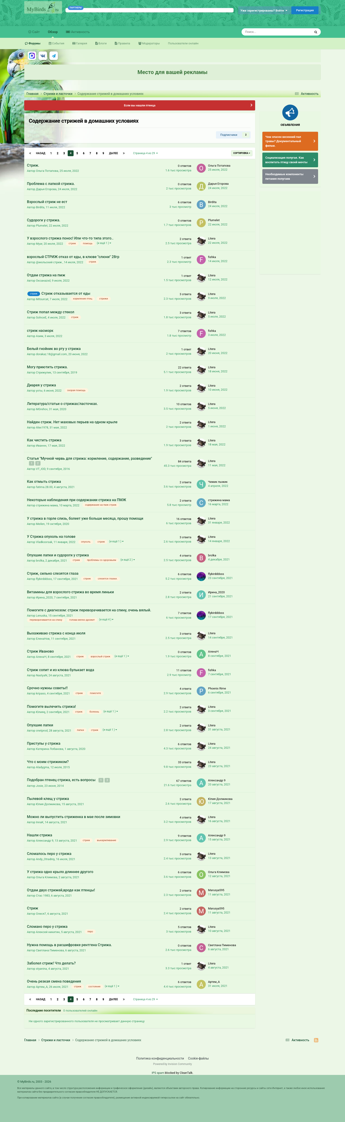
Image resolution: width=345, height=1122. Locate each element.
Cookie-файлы (198, 1058)
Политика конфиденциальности (160, 1058)
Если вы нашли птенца (139, 105)
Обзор (53, 34)
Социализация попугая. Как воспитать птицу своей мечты (286, 160)
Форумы (34, 43)
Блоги (102, 43)
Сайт (35, 32)
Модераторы (150, 43)
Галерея (81, 43)
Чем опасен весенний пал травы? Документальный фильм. (283, 141)
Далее (113, 153)
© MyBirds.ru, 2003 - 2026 (34, 1081)
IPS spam (158, 1072)
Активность (80, 32)
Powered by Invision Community (172, 1063)
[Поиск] (264, 32)
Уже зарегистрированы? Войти (263, 10)
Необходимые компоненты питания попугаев (284, 176)
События (57, 43)
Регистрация (305, 10)
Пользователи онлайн (183, 43)
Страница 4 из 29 (145, 153)
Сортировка (241, 153)
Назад (40, 153)
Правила (123, 43)
